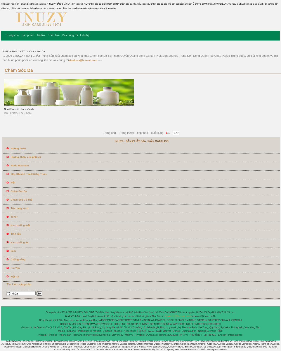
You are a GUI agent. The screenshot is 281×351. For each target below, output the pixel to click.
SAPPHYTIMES (123, 320)
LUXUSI (115, 324)
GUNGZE (144, 324)
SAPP (134, 324)
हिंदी (220, 331)
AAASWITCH (158, 320)
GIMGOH (236, 320)
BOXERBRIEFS (212, 324)
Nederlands (130, 331)
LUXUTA (126, 324)
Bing (95, 320)
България (151, 334)
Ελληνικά (173, 334)
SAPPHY (202, 320)
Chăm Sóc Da (36, 51)
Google (89, 320)
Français (96, 331)
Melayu (129, 334)
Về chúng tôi (70, 35)
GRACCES (156, 324)
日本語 (142, 331)
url (71, 320)
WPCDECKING (181, 324)
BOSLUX (172, 320)
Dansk (176, 331)
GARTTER (214, 320)
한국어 (184, 334)
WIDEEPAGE (106, 320)
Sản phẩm (27, 35)
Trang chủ (12, 35)
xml (82, 320)
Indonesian (65, 334)
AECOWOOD (103, 324)
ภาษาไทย (195, 334)
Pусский (42, 334)
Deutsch (107, 331)
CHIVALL (225, 320)
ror (77, 320)
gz (74, 320)
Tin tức (41, 35)
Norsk (201, 331)
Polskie (53, 334)
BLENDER (196, 324)
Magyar (167, 331)
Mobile (61, 331)
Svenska (211, 331)
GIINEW (167, 324)
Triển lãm (53, 35)
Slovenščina (103, 334)
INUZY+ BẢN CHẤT (13, 51)
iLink (56, 320)
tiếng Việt (89, 334)
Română (77, 334)
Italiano (118, 331)
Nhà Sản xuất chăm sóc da (19, 109)
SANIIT (137, 320)
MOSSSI (77, 324)
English (222, 334)
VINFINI (146, 320)
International (235, 334)
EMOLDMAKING (187, 320)
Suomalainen (189, 331)
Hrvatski (139, 334)
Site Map (64, 320)
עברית (212, 334)
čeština (162, 334)
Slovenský (117, 334)
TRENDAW (88, 324)
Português (83, 331)
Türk (204, 334)
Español (71, 331)
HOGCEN (65, 324)
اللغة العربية (154, 331)
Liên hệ (84, 35)
